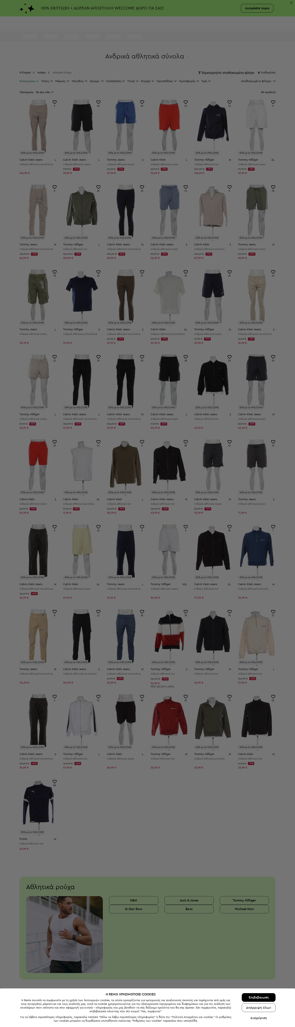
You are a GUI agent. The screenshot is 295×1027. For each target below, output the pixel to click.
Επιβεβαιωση (259, 997)
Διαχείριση (258, 1018)
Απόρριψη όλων (258, 1007)
